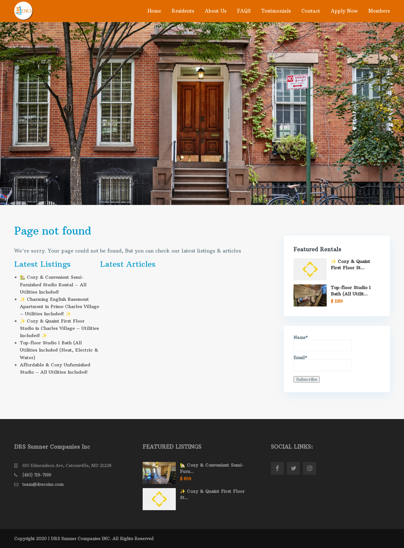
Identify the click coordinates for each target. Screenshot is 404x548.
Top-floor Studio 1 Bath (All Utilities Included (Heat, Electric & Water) (59, 350)
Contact (310, 11)
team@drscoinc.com (42, 484)
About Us (215, 11)
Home (154, 11)
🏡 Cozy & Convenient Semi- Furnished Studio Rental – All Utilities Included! (53, 284)
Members (379, 11)
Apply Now (344, 11)
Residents (183, 11)
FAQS (244, 11)
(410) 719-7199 (36, 474)
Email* (323, 363)
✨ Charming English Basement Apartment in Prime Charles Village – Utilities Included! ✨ (59, 306)
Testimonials (276, 11)
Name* (323, 343)
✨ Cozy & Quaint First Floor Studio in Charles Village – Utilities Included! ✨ (59, 328)
